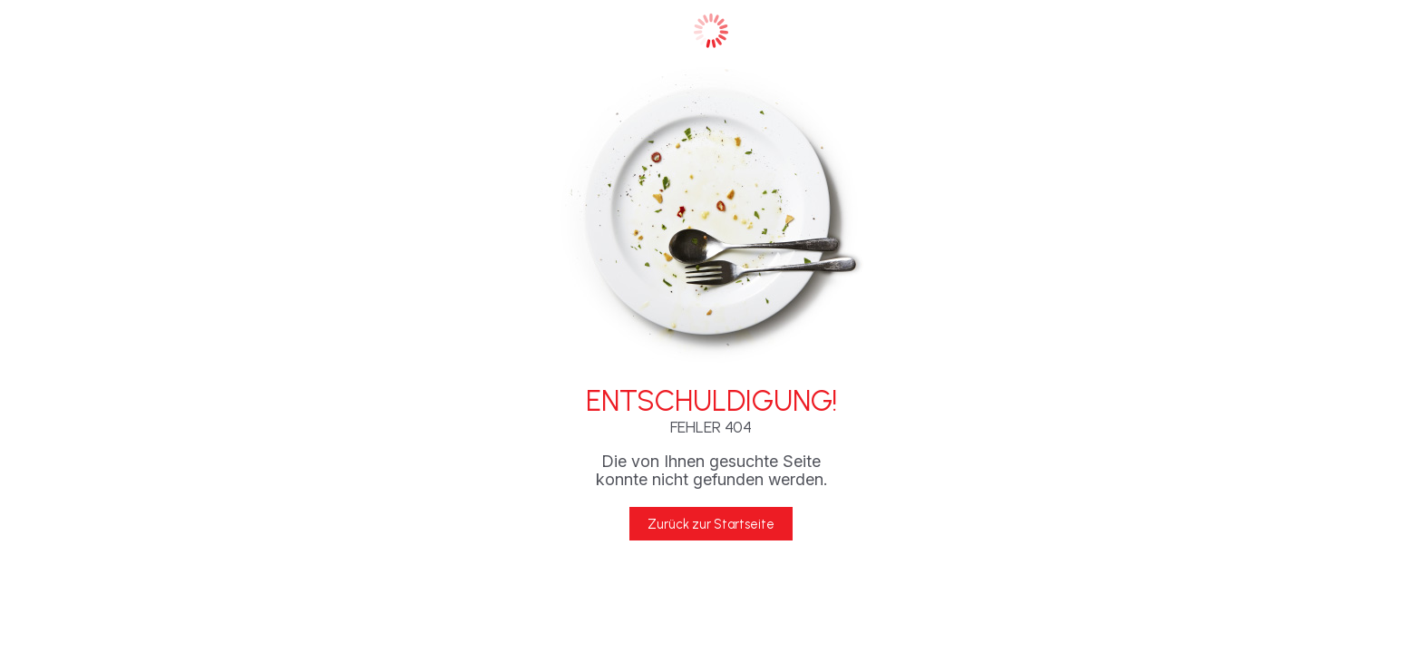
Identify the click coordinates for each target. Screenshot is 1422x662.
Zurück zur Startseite (711, 524)
